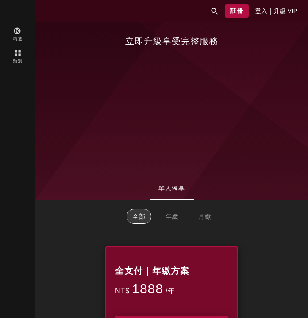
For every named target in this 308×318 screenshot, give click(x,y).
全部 (139, 216)
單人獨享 (171, 188)
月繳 (205, 216)
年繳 (172, 216)
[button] (215, 11)
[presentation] (261, 11)
